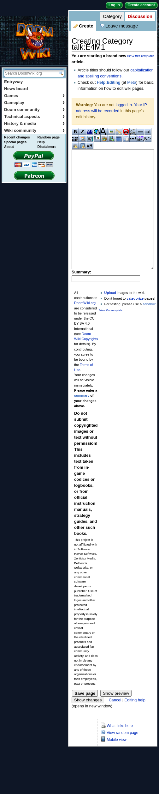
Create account (141, 5)
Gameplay (34, 102)
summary (81, 419)
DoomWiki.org (85, 326)
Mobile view (117, 763)
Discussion (140, 16)
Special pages (15, 142)
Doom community (34, 109)
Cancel (115, 724)
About (9, 147)
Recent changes (17, 137)
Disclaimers (47, 147)
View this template (140, 56)
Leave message (121, 25)
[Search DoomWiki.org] (30, 73)
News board (16, 88)
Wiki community (34, 130)
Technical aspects (34, 116)
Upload (110, 316)
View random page (122, 756)
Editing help (135, 724)
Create (86, 25)
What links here (120, 749)
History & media (34, 123)
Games (34, 95)
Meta (131, 82)
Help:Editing (109, 82)
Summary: (81, 296)
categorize (135, 322)
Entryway (13, 81)
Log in (114, 5)
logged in (123, 105)
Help (41, 142)
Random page (49, 137)
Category (112, 16)
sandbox (149, 328)
